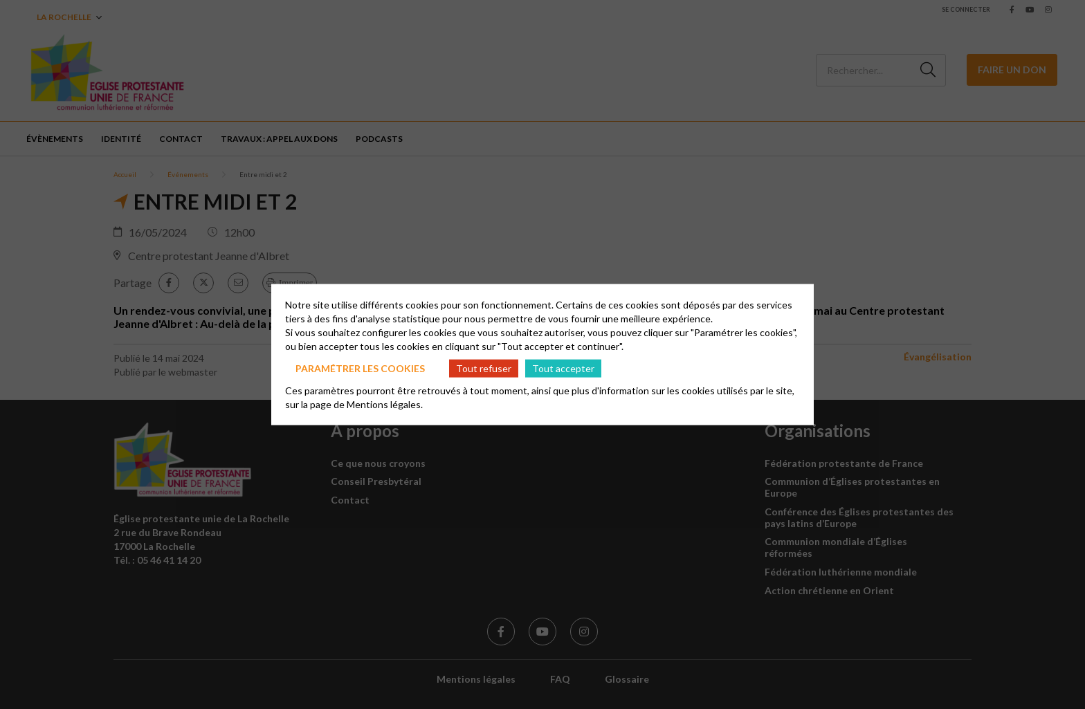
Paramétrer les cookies (360, 368)
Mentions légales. (385, 404)
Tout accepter (563, 368)
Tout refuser (483, 368)
